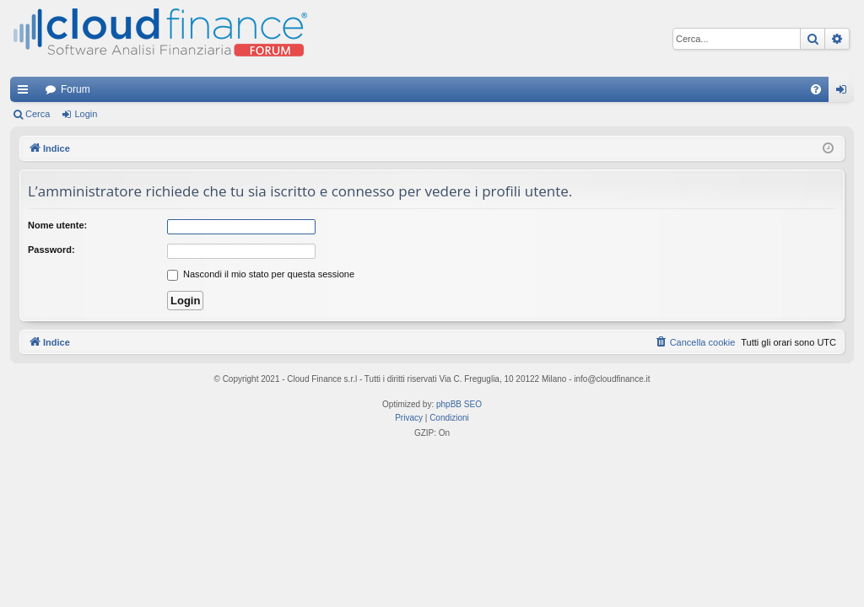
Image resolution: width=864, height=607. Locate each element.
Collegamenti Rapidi (26, 92)
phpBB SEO (459, 404)
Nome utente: (57, 225)
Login (85, 114)
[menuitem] (816, 89)
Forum (75, 89)
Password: (51, 249)
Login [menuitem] (845, 92)
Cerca (37, 114)
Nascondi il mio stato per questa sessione (260, 274)
